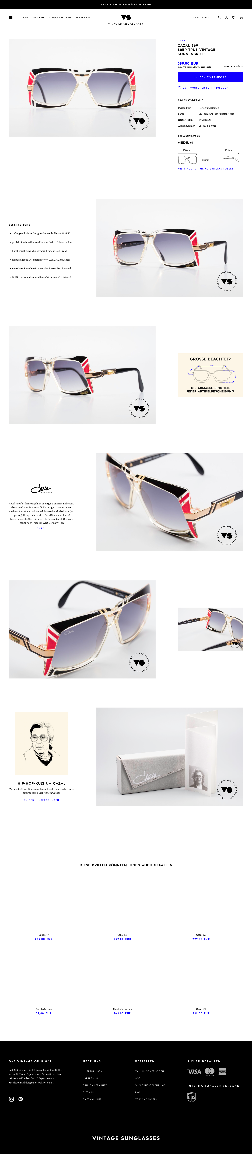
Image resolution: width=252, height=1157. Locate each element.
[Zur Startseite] (126, 17)
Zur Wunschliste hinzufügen (203, 87)
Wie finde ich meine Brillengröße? (205, 168)
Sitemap (88, 1095)
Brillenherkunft (95, 1088)
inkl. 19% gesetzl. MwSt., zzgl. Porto (194, 66)
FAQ (137, 1095)
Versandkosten (146, 1102)
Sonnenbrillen (60, 17)
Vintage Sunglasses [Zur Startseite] (126, 24)
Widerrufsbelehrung (150, 1088)
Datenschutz (92, 1102)
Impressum (90, 1081)
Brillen (38, 17)
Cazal (41, 528)
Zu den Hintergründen (41, 800)
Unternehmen (93, 1074)
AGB (138, 1081)
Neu (25, 17)
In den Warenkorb (210, 77)
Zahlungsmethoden (149, 1074)
